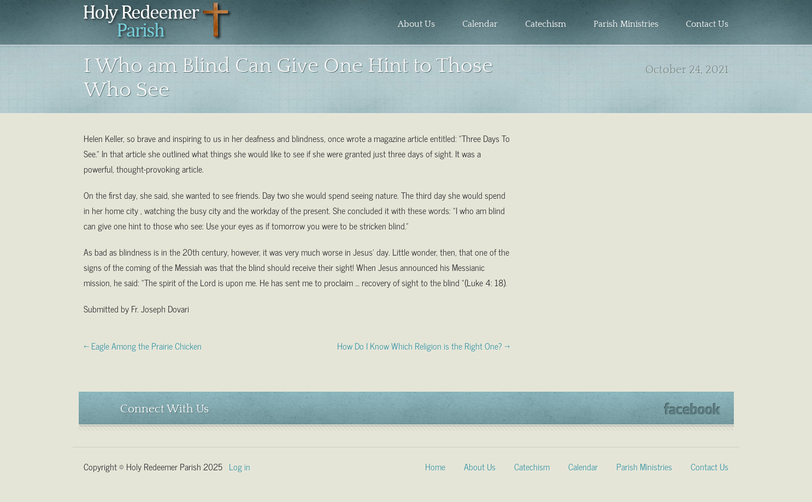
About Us (416, 24)
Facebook (692, 409)
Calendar (480, 24)
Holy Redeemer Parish (158, 25)
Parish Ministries (625, 24)
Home (435, 466)
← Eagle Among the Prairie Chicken (143, 345)
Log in (239, 466)
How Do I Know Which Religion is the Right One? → (423, 345)
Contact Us (707, 24)
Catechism (545, 24)
